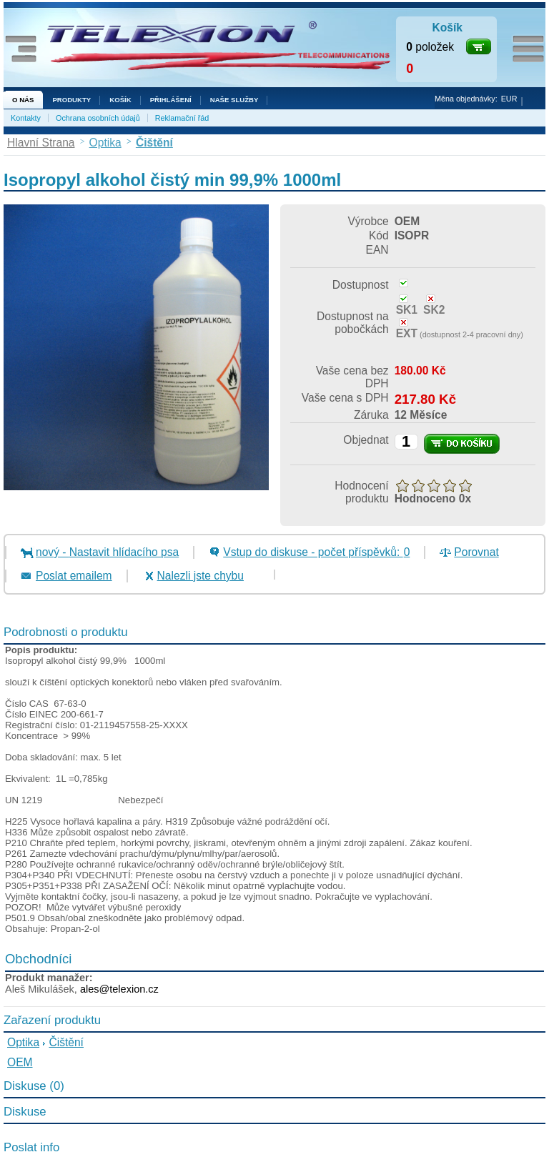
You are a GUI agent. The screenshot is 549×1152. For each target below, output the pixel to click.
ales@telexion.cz (119, 989)
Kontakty (26, 118)
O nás (23, 100)
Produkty (71, 100)
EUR (509, 98)
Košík (120, 100)
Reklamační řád (182, 118)
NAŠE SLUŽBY (234, 100)
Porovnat (476, 552)
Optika (23, 1042)
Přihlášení (171, 100)
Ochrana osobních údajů (98, 118)
